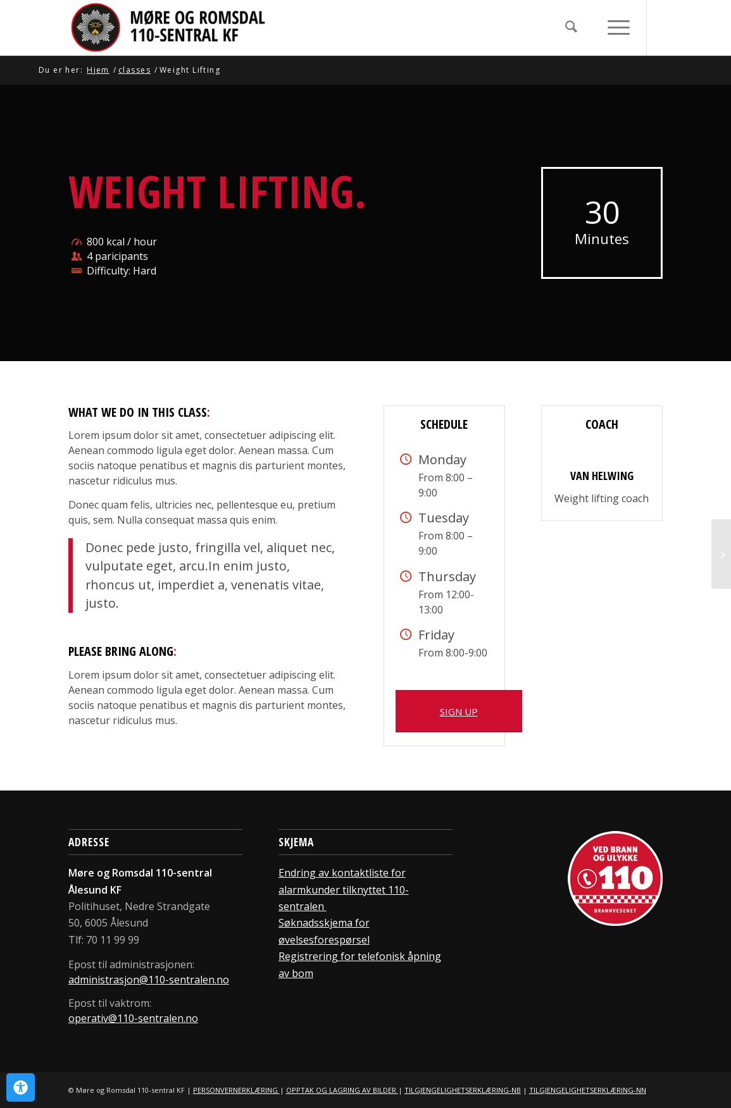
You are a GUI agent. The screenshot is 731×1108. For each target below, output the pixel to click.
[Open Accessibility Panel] (20, 1087)
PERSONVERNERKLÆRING (236, 1090)
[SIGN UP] (459, 711)
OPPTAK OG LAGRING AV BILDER (342, 1090)
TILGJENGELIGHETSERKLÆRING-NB (462, 1090)
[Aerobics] (721, 554)
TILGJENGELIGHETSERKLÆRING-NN (587, 1090)
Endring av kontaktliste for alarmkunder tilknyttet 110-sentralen (343, 889)
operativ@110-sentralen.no (133, 1018)
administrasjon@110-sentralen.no (148, 980)
